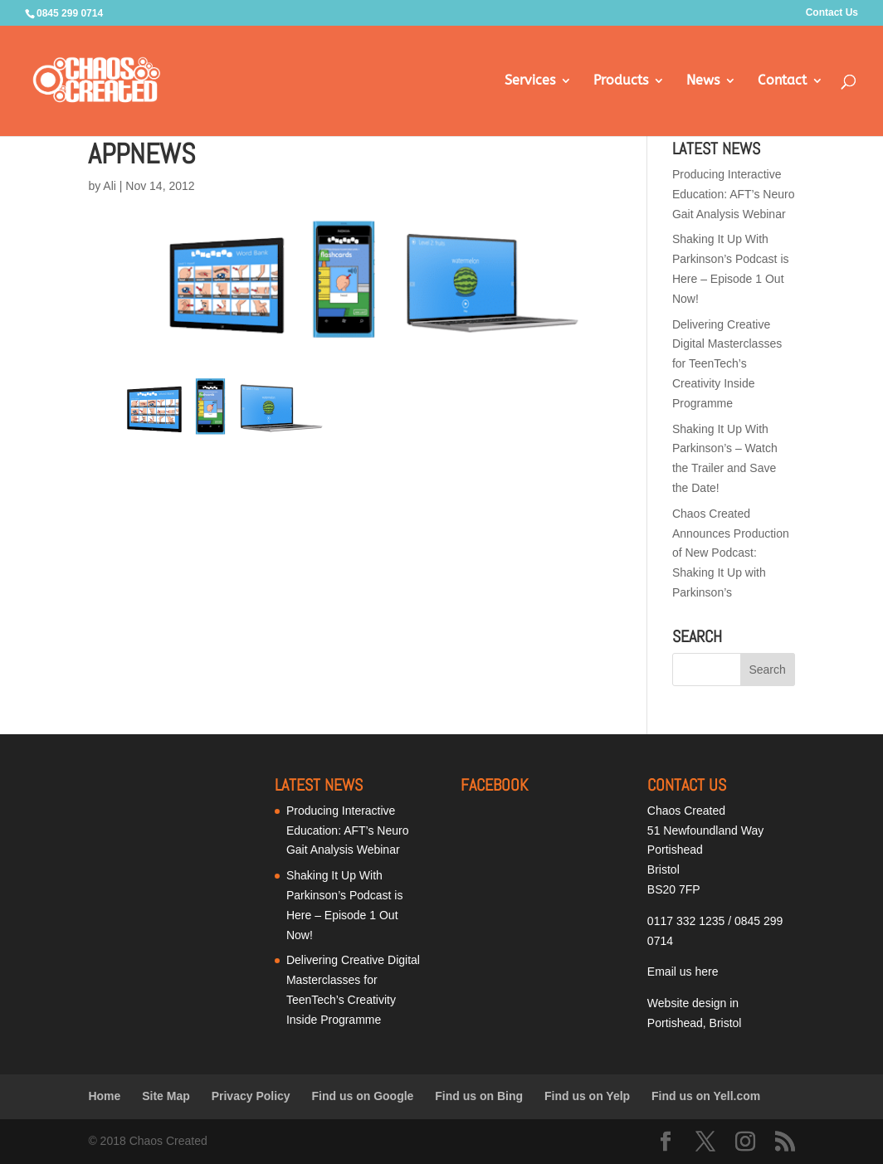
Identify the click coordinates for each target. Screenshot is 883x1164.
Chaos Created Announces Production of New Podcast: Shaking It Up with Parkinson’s (730, 553)
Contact (782, 81)
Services (530, 81)
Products (620, 81)
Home (104, 1096)
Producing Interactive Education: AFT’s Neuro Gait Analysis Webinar (733, 194)
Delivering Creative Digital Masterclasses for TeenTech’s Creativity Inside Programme (727, 364)
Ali (109, 185)
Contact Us (832, 12)
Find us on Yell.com (705, 1096)
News (703, 81)
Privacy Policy (251, 1096)
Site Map (166, 1096)
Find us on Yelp (587, 1096)
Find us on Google (363, 1096)
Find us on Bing (479, 1096)
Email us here (683, 971)
